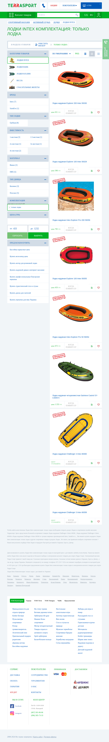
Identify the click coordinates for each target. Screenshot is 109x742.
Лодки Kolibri (20, 74)
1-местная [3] (15, 137)
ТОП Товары (50, 601)
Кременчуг (20, 582)
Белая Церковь (55, 582)
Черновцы (10, 582)
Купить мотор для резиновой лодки (23, 263)
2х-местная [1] (15, 144)
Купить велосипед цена (19, 256)
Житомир (37, 579)
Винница (85, 576)
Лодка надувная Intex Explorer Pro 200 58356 (71, 220)
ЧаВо (60, 601)
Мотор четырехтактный (43, 626)
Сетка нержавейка (63, 643)
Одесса (23, 576)
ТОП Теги (38, 601)
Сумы (44, 579)
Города (28, 601)
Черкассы (27, 579)
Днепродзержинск (86, 579)
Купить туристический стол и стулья (24, 286)
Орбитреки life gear (41, 616)
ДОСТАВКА (15, 675)
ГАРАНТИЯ (14, 687)
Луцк (65, 582)
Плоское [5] (14, 193)
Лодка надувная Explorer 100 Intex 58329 (69, 162)
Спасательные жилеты (24, 87)
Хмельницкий (53, 579)
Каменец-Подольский (23, 585)
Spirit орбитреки (40, 636)
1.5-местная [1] (36, 137)
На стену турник (40, 609)
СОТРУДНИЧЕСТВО (39, 675)
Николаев (66, 576)
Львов (38, 576)
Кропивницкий (72, 579)
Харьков (16, 576)
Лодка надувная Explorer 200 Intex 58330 (69, 103)
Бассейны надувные (20, 646)
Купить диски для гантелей (20, 293)
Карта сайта (37, 737)
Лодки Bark (18, 67)
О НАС (34, 687)
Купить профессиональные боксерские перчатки (25, 278)
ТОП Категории (17, 601)
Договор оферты (50, 737)
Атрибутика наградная (65, 639)
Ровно (63, 579)
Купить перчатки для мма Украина (23, 300)
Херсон (93, 576)
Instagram (16, 713)
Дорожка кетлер (18, 643)
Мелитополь (73, 582)
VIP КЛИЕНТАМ (38, 681)
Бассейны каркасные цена (20, 250)
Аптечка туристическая (65, 616)
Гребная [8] (14, 123)
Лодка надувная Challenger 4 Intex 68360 (69, 454)
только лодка (15, 207)
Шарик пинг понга (85, 639)
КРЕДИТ (13, 692)
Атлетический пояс (19, 633)
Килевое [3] (14, 186)
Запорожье (46, 576)
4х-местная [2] (15, 151)
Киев (9, 576)
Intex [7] (13, 102)
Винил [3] (14, 165)
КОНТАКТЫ (36, 692)
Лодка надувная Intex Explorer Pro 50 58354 (70, 337)
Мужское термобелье (64, 629)
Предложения (69, 601)
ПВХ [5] (13, 172)
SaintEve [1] (14, 108)
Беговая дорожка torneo (43, 612)
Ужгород (10, 585)
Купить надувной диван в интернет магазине (27, 270)
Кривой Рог (56, 576)
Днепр (31, 576)
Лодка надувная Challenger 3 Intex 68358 (69, 512)
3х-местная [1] (36, 144)
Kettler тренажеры (85, 636)
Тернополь (44, 582)
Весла (16, 81)
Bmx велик (60, 619)
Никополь (83, 582)
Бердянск (93, 582)
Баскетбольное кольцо (42, 639)
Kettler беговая (18, 616)
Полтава (10, 579)
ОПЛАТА (14, 681)
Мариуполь (75, 576)
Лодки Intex (19, 60)
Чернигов (18, 579)
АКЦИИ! (53, 6)
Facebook (15, 706)
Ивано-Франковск (32, 582)
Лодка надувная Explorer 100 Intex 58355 (69, 279)
